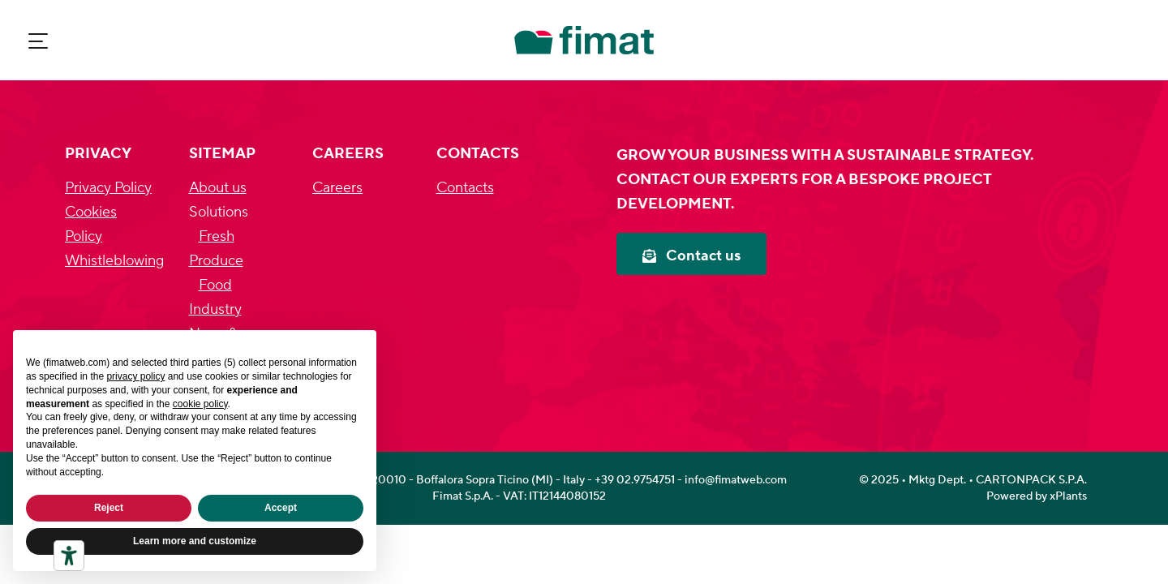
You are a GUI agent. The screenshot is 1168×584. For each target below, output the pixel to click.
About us (218, 187)
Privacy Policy (108, 187)
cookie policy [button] (200, 404)
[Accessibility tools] (69, 555)
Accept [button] (280, 507)
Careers (337, 187)
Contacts (465, 187)
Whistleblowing (114, 260)
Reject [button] (108, 507)
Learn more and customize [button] (194, 541)
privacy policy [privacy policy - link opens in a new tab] (135, 376)
